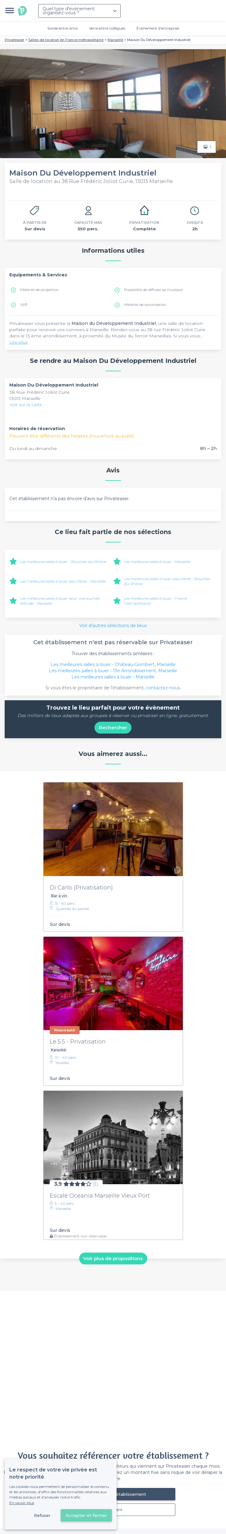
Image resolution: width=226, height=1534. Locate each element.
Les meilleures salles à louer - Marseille (157, 561)
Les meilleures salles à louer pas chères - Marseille (63, 581)
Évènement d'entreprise (157, 28)
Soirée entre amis (62, 28)
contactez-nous (163, 688)
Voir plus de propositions (113, 1258)
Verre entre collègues (107, 28)
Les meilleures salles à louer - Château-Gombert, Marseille (113, 664)
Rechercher (113, 727)
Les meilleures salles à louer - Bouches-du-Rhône (63, 561)
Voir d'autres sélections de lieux (113, 625)
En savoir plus (21, 1502)
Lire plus (18, 342)
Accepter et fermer (86, 1515)
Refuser (42, 1515)
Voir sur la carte (25, 404)
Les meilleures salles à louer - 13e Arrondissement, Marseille (113, 670)
